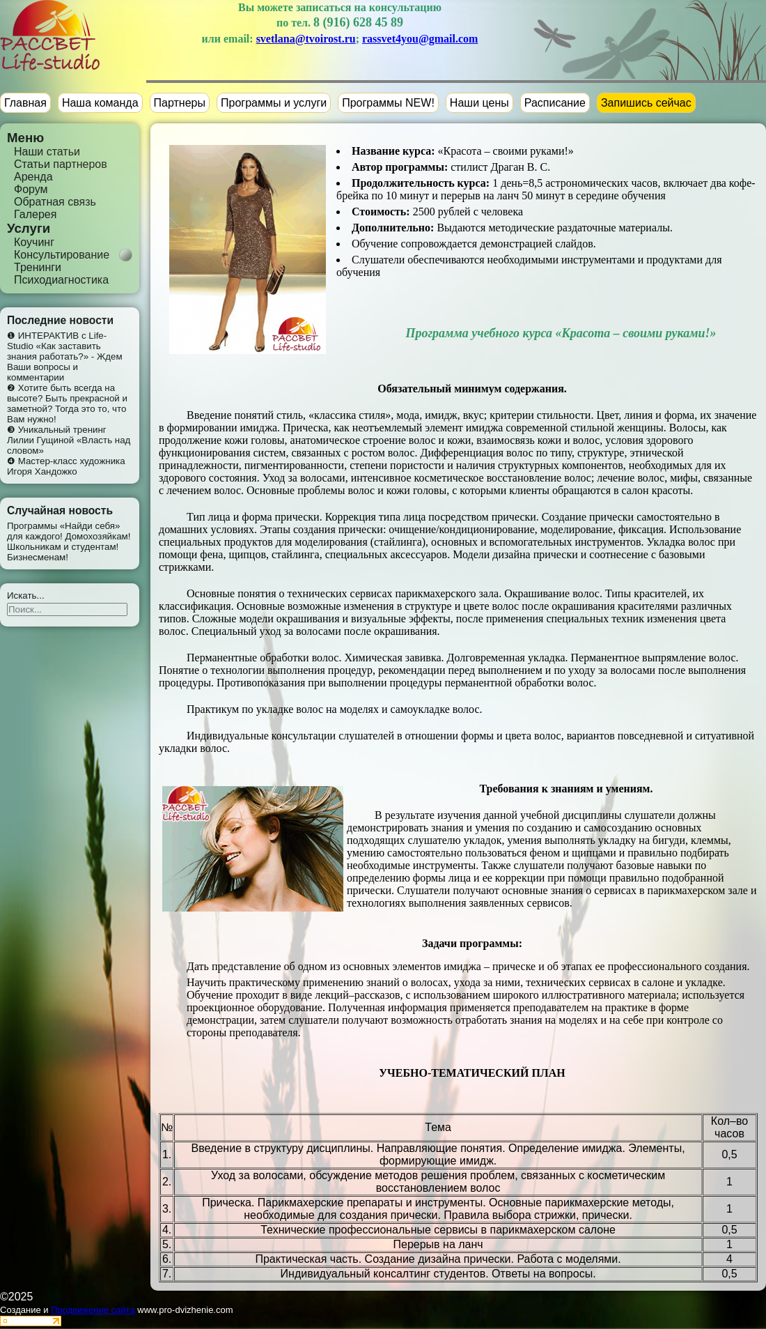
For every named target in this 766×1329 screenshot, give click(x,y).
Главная (25, 103)
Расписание (555, 103)
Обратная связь (55, 202)
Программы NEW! (388, 103)
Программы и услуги (274, 103)
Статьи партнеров (60, 164)
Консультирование (61, 255)
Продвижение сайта (93, 1310)
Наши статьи (47, 152)
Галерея (35, 214)
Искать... (26, 595)
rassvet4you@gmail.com (420, 39)
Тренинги (37, 267)
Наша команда (100, 103)
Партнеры (179, 103)
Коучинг (34, 242)
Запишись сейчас (646, 103)
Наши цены (479, 103)
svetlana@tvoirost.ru (306, 39)
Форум (31, 189)
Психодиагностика (61, 280)
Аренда (33, 177)
